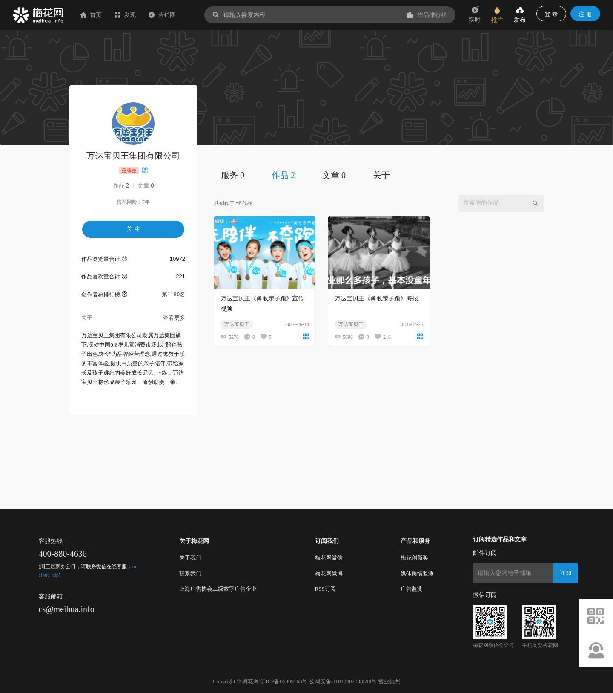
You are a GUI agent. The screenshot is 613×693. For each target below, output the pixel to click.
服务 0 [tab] (232, 175)
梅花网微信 (329, 557)
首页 (91, 15)
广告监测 (412, 589)
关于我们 (190, 557)
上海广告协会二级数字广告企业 (218, 589)
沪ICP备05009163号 (283, 681)
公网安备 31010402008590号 (343, 681)
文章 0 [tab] (334, 175)
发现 (125, 15)
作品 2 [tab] (283, 175)
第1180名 (173, 294)
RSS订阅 (325, 589)
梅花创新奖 (414, 557)
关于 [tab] (381, 175)
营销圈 (162, 15)
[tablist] (379, 175)
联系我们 (190, 573)
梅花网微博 (329, 573)
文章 (145, 185)
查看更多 (174, 318)
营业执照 (389, 681)
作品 (121, 185)
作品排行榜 (427, 15)
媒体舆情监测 (417, 573)
